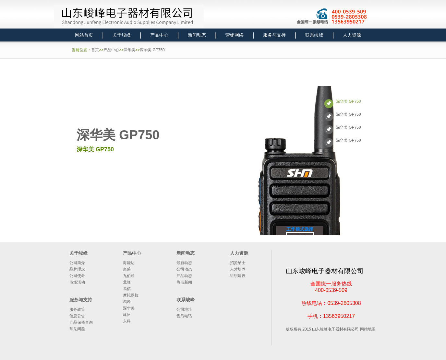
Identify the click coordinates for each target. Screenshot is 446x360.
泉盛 (127, 269)
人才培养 (238, 269)
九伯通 (129, 275)
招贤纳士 (238, 263)
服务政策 (77, 309)
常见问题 (77, 329)
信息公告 (77, 316)
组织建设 (238, 275)
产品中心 (111, 50)
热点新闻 (184, 282)
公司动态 (184, 269)
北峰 (127, 282)
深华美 (129, 50)
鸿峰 (127, 301)
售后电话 (184, 316)
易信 (127, 288)
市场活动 (77, 282)
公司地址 (184, 309)
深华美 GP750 (152, 50)
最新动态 (184, 263)
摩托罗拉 (131, 295)
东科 (127, 321)
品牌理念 (77, 269)
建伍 (127, 314)
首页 (95, 50)
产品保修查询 (81, 322)
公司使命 (77, 275)
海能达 (129, 263)
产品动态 (184, 275)
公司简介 (77, 263)
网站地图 (368, 329)
